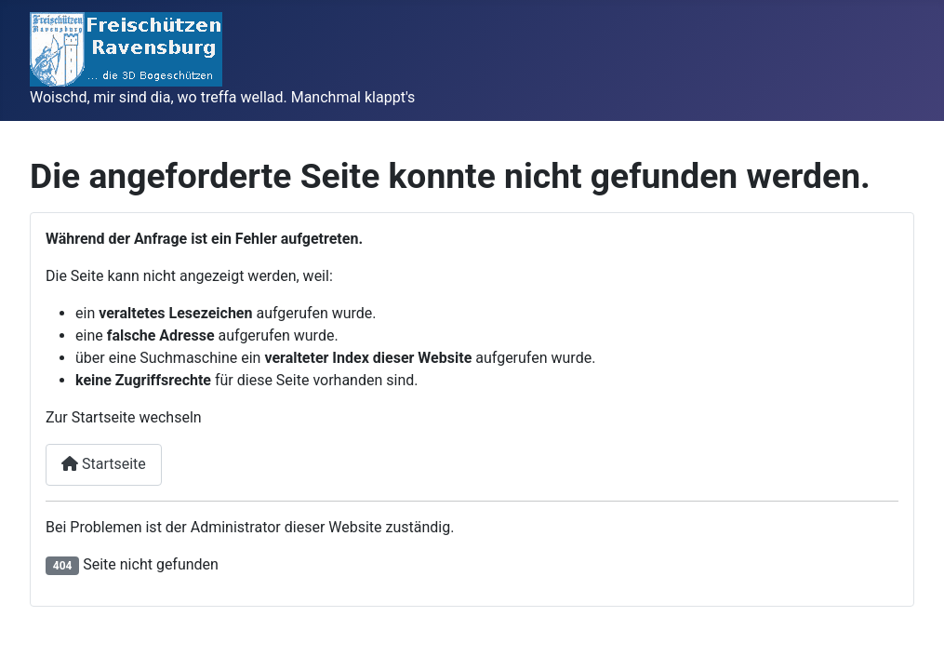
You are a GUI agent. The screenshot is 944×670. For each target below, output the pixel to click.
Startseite (103, 464)
